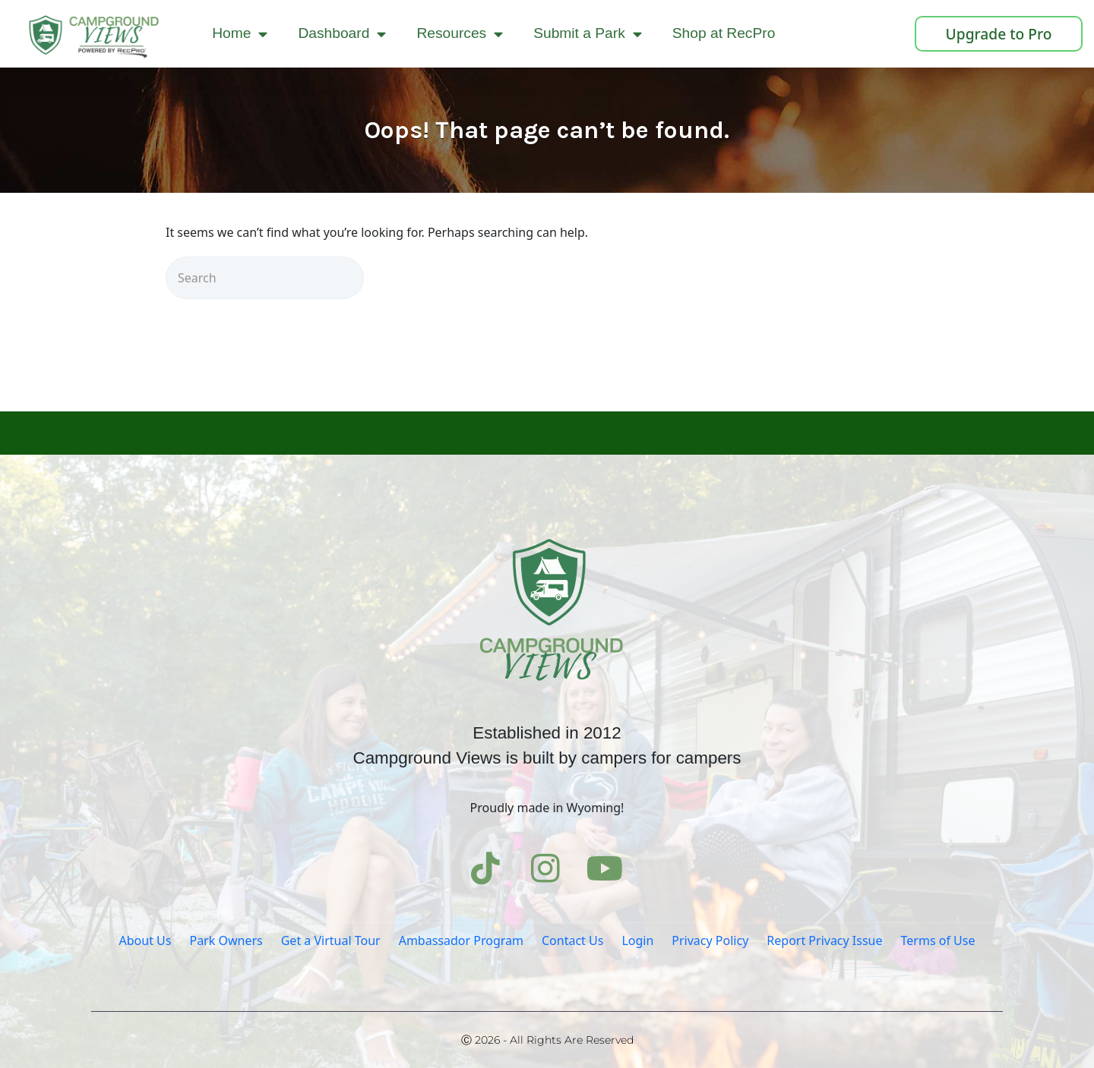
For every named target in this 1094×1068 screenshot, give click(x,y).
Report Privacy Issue (824, 940)
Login (637, 940)
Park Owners (225, 940)
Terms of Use (938, 940)
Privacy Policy (710, 940)
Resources (459, 34)
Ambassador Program (461, 940)
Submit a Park (587, 34)
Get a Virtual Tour (331, 940)
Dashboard (342, 34)
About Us (145, 940)
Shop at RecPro (724, 33)
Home (239, 34)
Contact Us (572, 940)
